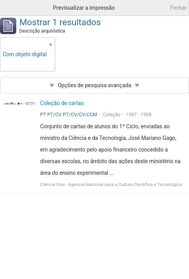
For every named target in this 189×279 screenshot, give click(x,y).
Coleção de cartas (62, 103)
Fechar (178, 8)
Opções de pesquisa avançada (94, 85)
